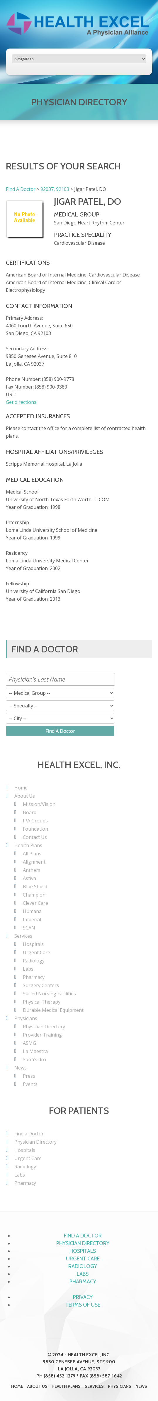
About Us (24, 796)
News (20, 1068)
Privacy (83, 1297)
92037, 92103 (54, 189)
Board (29, 812)
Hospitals (33, 944)
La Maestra (35, 1051)
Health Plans (28, 845)
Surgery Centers (41, 985)
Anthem (31, 870)
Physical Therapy (41, 1002)
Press (29, 1076)
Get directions (21, 402)
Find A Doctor (20, 189)
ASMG (29, 1043)
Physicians (25, 1018)
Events (30, 1084)
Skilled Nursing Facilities (49, 993)
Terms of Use (83, 1305)
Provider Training (42, 1035)
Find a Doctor (29, 1133)
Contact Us (35, 837)
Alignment (34, 862)
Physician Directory (44, 1026)
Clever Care (35, 903)
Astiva (29, 878)
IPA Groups (35, 820)
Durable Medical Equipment (53, 1010)
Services (23, 936)
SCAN (29, 927)
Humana (32, 911)
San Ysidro (34, 1059)
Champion (34, 895)
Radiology (34, 960)
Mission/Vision (39, 804)
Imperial (32, 919)
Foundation (35, 829)
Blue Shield (35, 886)
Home (21, 787)
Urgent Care (36, 952)
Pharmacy (34, 977)
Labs (28, 969)
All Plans (32, 853)
